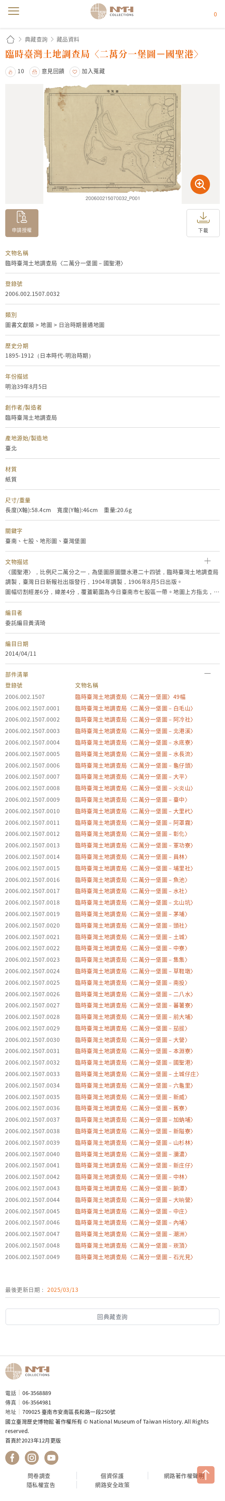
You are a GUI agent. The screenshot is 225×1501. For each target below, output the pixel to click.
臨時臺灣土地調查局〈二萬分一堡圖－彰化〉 (132, 833)
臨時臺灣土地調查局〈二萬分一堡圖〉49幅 (130, 696)
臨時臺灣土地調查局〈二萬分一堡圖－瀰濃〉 (132, 1154)
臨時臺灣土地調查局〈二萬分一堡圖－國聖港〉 (135, 1062)
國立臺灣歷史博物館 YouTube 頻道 (51, 1458)
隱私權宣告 (41, 1484)
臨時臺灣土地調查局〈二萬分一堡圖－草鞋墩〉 (135, 971)
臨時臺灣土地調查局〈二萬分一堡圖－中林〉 (132, 1176)
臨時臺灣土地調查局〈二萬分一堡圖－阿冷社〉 (135, 719)
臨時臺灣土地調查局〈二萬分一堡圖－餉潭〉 (132, 1188)
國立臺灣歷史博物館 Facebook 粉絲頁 (12, 1458)
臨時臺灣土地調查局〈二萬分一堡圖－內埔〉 (132, 1222)
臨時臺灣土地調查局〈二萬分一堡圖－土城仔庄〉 (138, 1073)
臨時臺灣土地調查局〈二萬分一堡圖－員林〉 (132, 856)
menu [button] (13, 11)
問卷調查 (39, 1475)
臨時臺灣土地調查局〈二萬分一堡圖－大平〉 (132, 776)
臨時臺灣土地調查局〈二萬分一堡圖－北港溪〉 (135, 730)
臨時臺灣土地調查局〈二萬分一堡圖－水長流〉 (135, 753)
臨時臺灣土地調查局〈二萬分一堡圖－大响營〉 (135, 1199)
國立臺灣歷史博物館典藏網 (114, 11)
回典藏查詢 (112, 1316)
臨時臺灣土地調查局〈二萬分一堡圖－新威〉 (132, 1096)
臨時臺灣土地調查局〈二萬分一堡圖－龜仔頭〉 (135, 765)
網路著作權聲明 (184, 1475)
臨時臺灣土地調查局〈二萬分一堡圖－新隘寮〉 (135, 1131)
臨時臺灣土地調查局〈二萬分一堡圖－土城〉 (132, 936)
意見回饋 (53, 71)
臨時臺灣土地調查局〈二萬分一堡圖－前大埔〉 (135, 1016)
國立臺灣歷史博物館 (29, 1371)
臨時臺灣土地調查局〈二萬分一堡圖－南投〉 (132, 982)
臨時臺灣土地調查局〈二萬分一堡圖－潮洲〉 (132, 1233)
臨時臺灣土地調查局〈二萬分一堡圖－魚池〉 (132, 879)
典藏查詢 (36, 39)
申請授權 (22, 229)
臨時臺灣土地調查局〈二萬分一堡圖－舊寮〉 (132, 1108)
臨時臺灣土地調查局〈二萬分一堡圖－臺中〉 (132, 799)
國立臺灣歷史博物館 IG (32, 1458)
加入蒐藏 (93, 71)
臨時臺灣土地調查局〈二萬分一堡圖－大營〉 (132, 1039)
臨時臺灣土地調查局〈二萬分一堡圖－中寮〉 (132, 948)
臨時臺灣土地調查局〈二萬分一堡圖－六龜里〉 (135, 1085)
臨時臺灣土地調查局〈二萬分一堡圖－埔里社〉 (135, 868)
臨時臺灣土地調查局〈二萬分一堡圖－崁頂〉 (132, 1245)
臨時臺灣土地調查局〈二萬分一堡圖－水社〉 (132, 890)
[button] (112, 562)
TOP (206, 1475)
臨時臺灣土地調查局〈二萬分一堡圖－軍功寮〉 (135, 845)
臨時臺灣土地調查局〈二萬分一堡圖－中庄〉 (132, 1211)
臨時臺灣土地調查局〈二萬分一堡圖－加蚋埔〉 (135, 1119)
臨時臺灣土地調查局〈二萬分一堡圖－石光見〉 (135, 1256)
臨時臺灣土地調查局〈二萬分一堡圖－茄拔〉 (132, 1028)
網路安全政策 (112, 1484)
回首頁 (10, 39)
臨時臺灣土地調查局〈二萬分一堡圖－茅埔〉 (132, 913)
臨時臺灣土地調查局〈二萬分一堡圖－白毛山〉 (135, 708)
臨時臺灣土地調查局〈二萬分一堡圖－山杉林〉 (135, 1142)
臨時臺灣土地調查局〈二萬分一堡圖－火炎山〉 (135, 788)
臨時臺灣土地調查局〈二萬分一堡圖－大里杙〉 (135, 811)
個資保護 (112, 1475)
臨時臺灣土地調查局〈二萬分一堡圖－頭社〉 (132, 925)
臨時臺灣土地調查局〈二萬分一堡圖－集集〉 (132, 959)
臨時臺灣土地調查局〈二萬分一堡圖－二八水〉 (135, 994)
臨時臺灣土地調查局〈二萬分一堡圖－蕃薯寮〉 (135, 1005)
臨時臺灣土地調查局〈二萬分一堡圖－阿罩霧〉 (135, 822)
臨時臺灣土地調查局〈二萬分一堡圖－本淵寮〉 (135, 1050)
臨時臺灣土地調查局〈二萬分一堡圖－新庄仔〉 (135, 1165)
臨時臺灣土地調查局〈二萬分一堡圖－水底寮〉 (135, 742)
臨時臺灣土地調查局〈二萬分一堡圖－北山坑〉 (135, 902)
